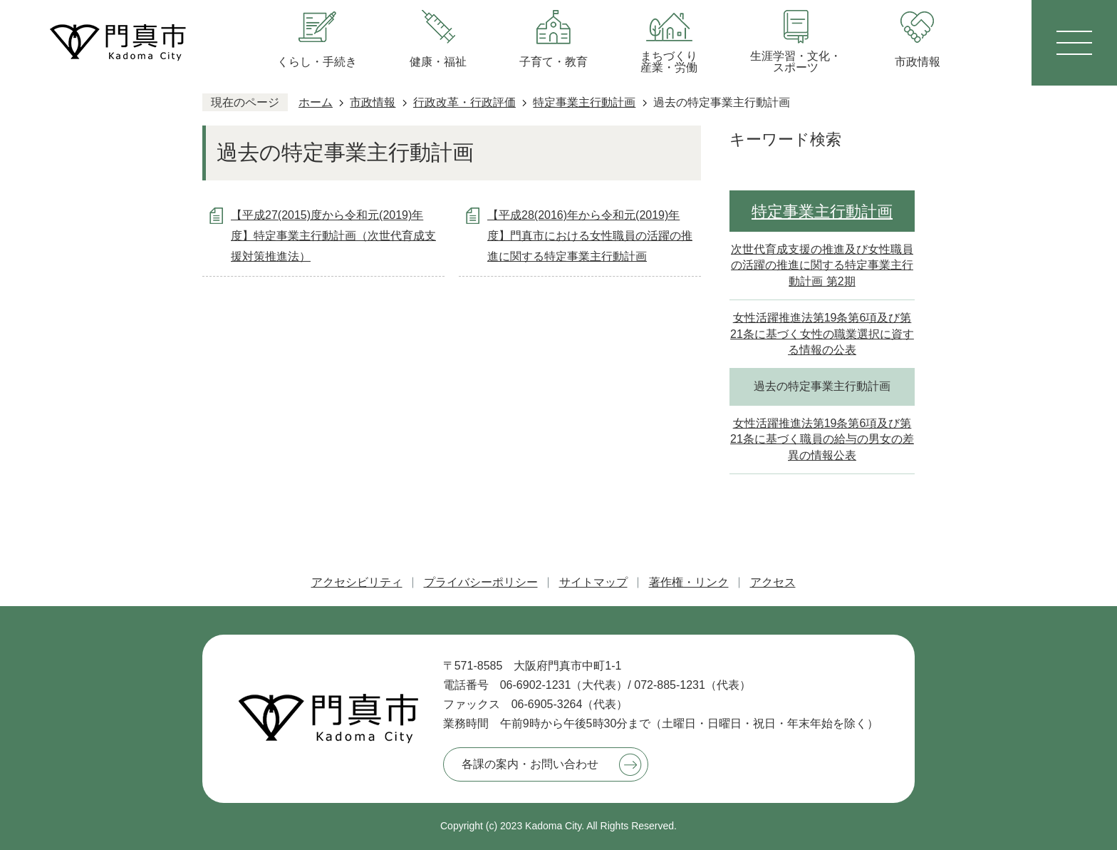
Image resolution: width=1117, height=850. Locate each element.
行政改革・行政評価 (464, 102)
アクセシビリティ (356, 582)
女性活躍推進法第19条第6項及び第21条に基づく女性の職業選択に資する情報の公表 (822, 334)
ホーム (315, 102)
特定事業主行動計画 (584, 102)
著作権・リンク (689, 582)
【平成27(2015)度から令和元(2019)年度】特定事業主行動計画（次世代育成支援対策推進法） (333, 235)
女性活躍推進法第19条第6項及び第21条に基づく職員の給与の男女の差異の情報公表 (822, 439)
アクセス (773, 582)
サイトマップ (593, 582)
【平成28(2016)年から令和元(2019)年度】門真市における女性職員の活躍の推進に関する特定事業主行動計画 (589, 235)
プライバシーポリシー (481, 582)
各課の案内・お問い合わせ (530, 764)
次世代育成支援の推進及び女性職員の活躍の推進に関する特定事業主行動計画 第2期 (822, 265)
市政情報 (372, 102)
